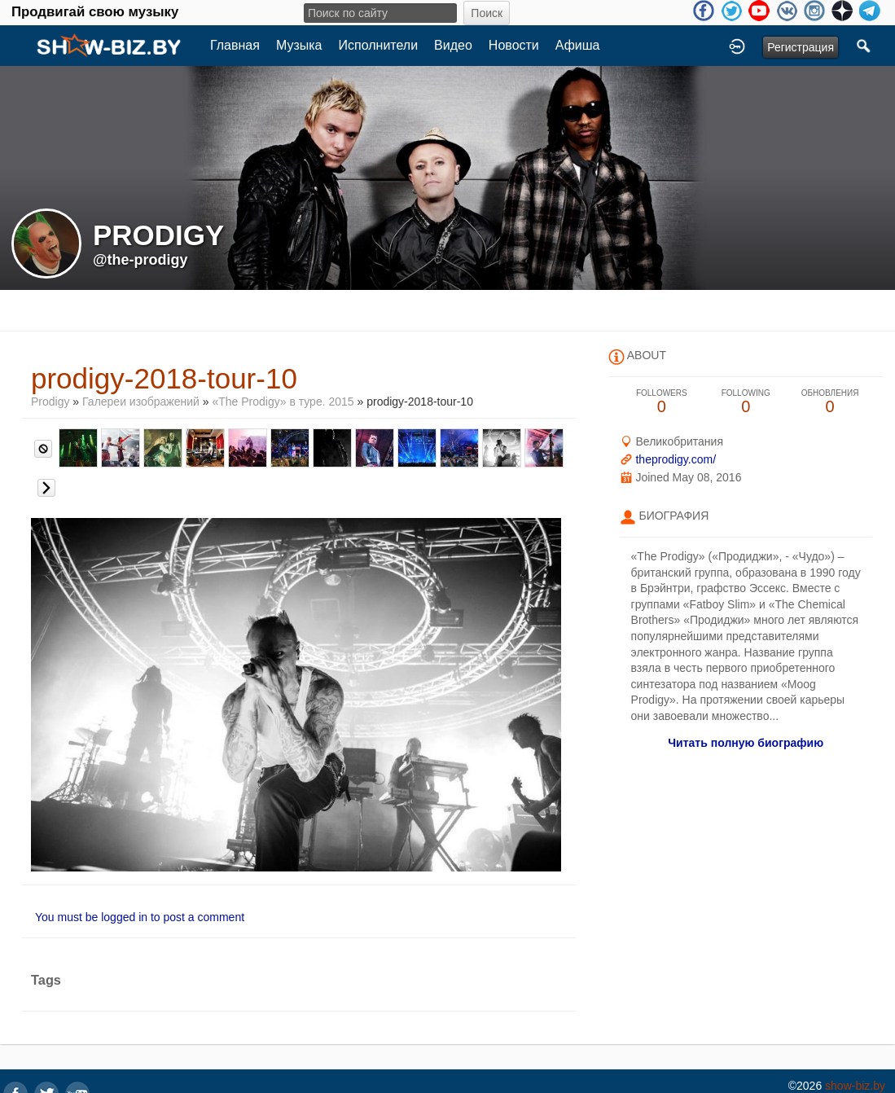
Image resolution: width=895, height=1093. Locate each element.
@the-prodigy (140, 260)
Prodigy (51, 401)
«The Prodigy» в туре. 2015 (284, 401)
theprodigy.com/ (675, 459)
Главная (235, 45)
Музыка (299, 45)
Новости (514, 45)
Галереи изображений (141, 401)
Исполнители (379, 45)
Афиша (577, 45)
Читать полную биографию (745, 742)
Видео (453, 45)
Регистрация (800, 47)
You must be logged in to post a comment (139, 917)
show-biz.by (855, 1085)
